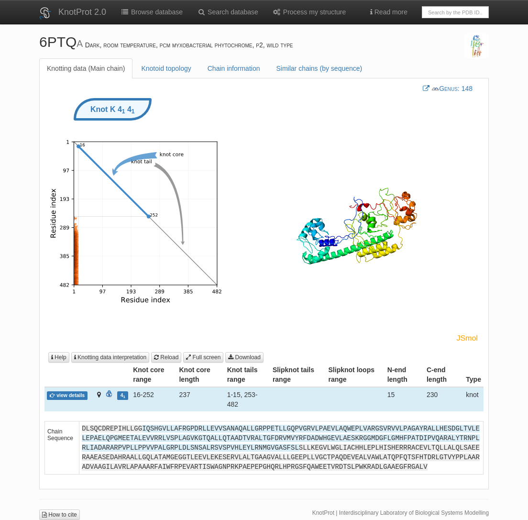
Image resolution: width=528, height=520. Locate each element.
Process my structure (309, 12)
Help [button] (58, 357)
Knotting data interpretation (110, 357)
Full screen (203, 357)
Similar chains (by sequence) (319, 68)
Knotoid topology (166, 68)
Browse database (152, 12)
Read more (388, 12)
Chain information (234, 68)
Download (244, 357)
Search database (227, 12)
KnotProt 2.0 (82, 12)
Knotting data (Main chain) (86, 68)
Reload (166, 357)
